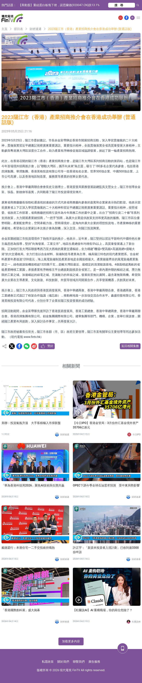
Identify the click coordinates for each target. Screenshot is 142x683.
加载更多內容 (71, 641)
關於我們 (63, 661)
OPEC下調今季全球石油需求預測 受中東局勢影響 (106, 485)
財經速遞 (35, 29)
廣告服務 (94, 661)
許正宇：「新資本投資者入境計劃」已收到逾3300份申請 (106, 550)
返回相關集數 (130, 346)
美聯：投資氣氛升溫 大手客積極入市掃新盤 (31, 423)
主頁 (4, 29)
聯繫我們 (79, 661)
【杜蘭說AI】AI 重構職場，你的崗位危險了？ (102, 610)
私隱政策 (48, 661)
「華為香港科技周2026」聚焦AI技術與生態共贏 (32, 485)
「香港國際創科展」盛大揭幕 (20, 610)
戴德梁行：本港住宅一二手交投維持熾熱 (28, 547)
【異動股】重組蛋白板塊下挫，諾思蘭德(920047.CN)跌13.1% (58, 5)
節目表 (18, 29)
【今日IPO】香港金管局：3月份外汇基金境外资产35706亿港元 (105, 425)
